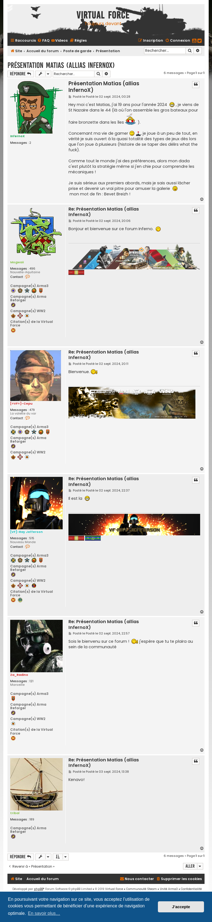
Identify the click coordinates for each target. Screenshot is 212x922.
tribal (14, 813)
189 (31, 819)
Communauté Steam (141, 889)
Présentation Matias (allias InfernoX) (61, 65)
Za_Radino (19, 675)
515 (31, 538)
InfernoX (17, 136)
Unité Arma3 (169, 889)
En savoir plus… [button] (44, 913)
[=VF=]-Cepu (21, 403)
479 (32, 410)
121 (31, 681)
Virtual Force (114, 889)
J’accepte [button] (181, 907)
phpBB (38, 889)
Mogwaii (17, 262)
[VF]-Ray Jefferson (26, 532)
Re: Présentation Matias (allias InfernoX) (103, 212)
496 (32, 268)
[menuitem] (43, 40)
